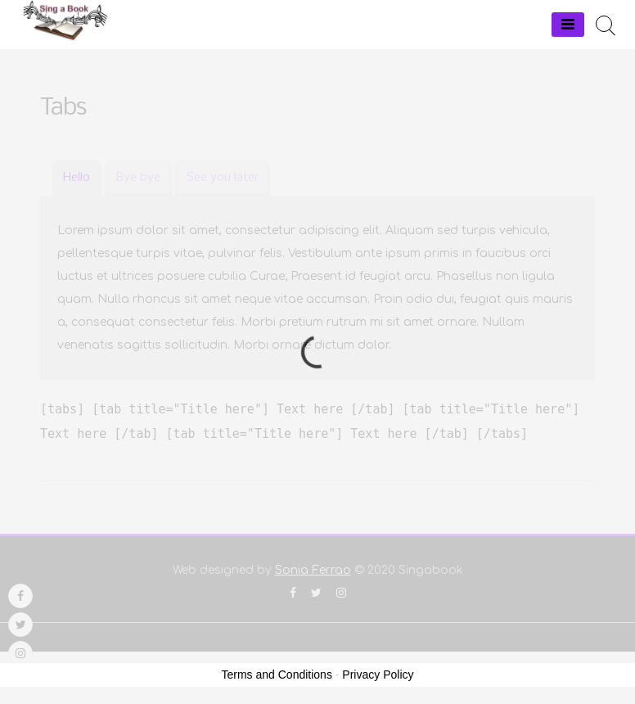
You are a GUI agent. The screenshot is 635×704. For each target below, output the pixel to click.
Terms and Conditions (277, 674)
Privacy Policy (377, 674)
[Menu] (568, 24)
